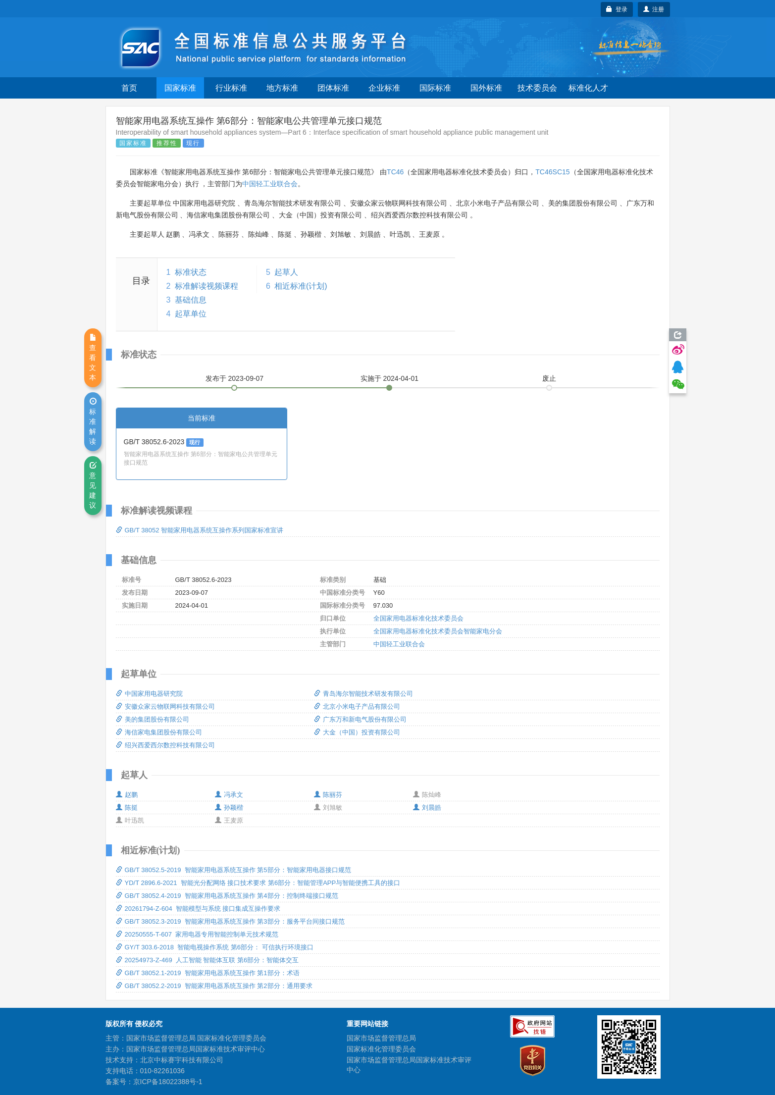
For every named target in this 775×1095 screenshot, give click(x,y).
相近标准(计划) (300, 286)
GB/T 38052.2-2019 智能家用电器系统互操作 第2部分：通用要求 (214, 986)
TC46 (395, 172)
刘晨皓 (427, 807)
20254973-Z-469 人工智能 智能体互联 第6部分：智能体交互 (207, 960)
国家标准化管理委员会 (381, 1049)
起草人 (286, 272)
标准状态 (191, 272)
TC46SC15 (552, 172)
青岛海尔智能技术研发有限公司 (363, 693)
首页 (129, 88)
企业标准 (384, 88)
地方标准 (282, 88)
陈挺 (127, 807)
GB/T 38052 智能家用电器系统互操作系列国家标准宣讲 (199, 530)
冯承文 (229, 794)
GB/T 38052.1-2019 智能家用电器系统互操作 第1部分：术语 (208, 973)
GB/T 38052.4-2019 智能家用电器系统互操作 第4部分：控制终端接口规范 (227, 895)
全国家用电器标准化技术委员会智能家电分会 (437, 631)
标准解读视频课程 (206, 286)
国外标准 (486, 88)
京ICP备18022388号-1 (168, 1082)
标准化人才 (588, 88)
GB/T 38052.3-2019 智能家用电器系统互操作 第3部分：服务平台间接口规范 (230, 921)
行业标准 (231, 88)
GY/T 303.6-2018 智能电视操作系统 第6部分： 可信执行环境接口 (214, 947)
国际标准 (435, 88)
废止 (549, 378)
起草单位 (191, 314)
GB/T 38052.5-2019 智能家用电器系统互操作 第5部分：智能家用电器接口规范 (233, 870)
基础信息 (191, 300)
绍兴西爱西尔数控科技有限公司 (165, 745)
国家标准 (180, 88)
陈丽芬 (328, 794)
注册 (654, 9)
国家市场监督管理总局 (381, 1038)
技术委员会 (537, 88)
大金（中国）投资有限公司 (357, 732)
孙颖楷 (229, 807)
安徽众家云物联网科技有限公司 (165, 706)
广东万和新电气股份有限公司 (360, 719)
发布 (235, 378)
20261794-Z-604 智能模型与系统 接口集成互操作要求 (198, 908)
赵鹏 (127, 794)
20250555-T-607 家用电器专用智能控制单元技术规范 (197, 934)
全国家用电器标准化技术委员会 (418, 618)
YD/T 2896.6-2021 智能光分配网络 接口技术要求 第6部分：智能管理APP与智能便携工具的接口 (258, 882)
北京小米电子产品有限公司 (357, 706)
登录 (616, 9)
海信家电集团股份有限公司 (159, 732)
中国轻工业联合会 (270, 184)
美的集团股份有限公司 (152, 719)
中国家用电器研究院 (149, 693)
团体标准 (333, 88)
